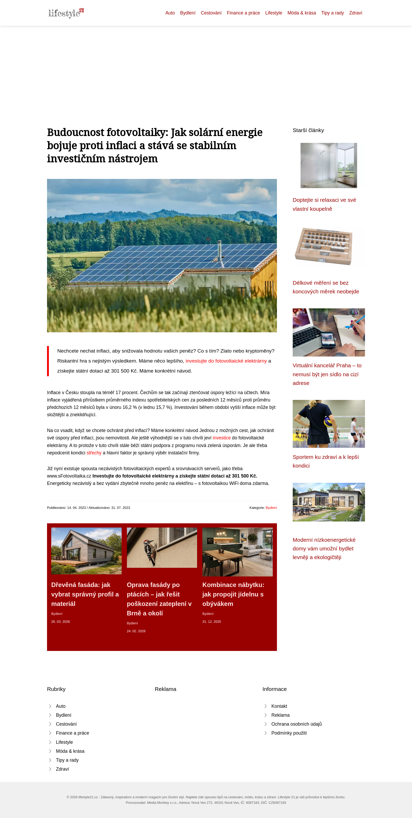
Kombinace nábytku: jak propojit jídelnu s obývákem (233, 594)
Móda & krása (301, 13)
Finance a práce (243, 13)
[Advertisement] (206, 65)
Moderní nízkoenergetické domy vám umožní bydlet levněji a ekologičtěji (324, 548)
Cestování (211, 13)
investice (222, 437)
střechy (94, 452)
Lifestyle (273, 13)
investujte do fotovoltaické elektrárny (226, 361)
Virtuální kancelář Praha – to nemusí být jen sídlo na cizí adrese (327, 374)
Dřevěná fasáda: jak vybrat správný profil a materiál (85, 594)
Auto (170, 13)
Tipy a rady (332, 13)
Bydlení (188, 13)
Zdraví (355, 13)
